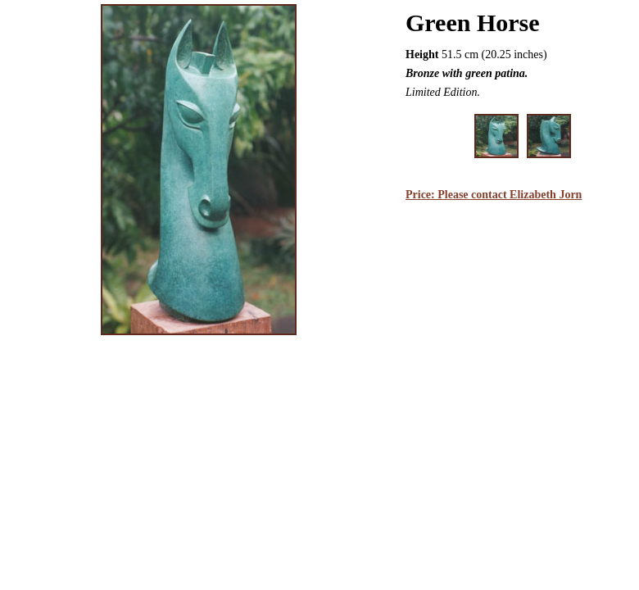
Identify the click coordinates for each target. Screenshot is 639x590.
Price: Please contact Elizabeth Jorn (494, 194)
